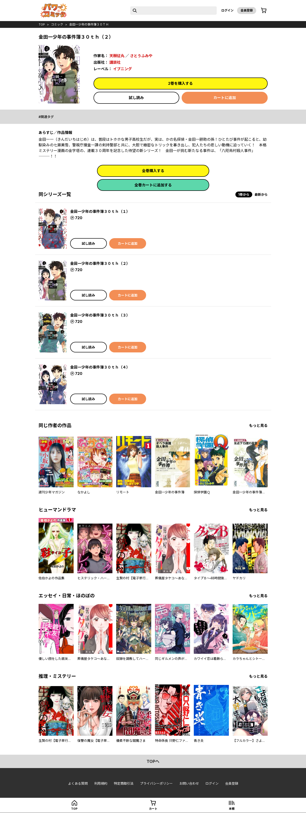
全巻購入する (153, 170)
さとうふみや (141, 55)
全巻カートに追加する (153, 185)
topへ (153, 761)
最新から (261, 194)
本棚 (231, 808)
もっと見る (258, 425)
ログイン (227, 10)
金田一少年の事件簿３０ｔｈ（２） (100, 263)
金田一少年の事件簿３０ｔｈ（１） (100, 211)
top (42, 24)
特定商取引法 (123, 783)
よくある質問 (78, 783)
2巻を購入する (180, 83)
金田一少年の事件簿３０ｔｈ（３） (100, 315)
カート (153, 808)
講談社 (115, 62)
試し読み (136, 97)
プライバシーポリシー (156, 783)
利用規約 (100, 783)
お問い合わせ (189, 783)
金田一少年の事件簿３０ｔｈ (89, 24)
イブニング (122, 69)
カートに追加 (224, 97)
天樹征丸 (116, 55)
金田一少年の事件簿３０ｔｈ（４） (100, 367)
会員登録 (247, 10)
